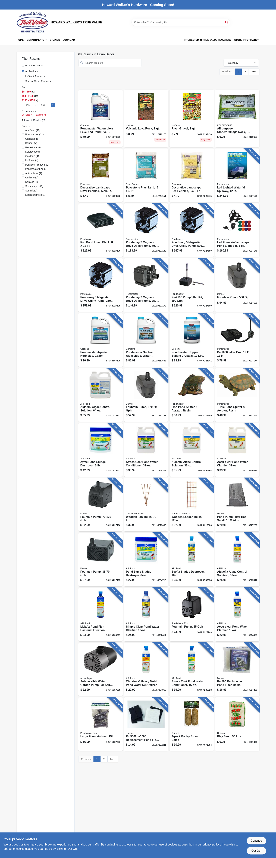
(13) (32, 130)
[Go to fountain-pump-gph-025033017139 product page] (100, 505)
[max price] (43, 105)
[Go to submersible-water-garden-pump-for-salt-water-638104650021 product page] (100, 669)
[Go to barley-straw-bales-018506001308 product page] (192, 724)
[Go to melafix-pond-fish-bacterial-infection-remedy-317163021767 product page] (100, 614)
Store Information (246, 40)
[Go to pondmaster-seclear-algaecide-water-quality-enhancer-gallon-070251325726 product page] (146, 340)
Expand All (41, 115)
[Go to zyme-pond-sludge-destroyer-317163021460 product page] (100, 450)
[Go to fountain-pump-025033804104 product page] (192, 614)
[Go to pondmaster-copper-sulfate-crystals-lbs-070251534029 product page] (192, 340)
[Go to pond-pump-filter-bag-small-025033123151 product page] (237, 505)
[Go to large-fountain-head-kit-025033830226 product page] (100, 724)
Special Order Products (38, 81)
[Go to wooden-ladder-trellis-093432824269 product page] (192, 505)
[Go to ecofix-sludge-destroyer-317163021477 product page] (192, 559)
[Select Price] (53, 105)
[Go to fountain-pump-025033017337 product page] (237, 285)
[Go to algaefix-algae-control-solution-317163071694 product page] (192, 450)
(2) (37, 164)
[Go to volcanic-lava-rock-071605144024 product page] (146, 118)
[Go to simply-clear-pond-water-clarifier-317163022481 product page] (146, 614)
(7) (31, 143)
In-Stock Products (35, 76)
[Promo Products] (23, 65)
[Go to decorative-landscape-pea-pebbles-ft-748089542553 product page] (192, 175)
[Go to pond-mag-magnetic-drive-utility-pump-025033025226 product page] (146, 285)
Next (254, 71)
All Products (32, 71)
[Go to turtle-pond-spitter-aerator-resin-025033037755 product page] (237, 395)
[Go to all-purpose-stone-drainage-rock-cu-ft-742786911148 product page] (237, 118)
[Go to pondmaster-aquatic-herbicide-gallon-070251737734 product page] (100, 340)
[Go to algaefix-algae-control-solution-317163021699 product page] (237, 559)
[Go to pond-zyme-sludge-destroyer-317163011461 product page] (146, 559)
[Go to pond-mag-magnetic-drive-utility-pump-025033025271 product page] (146, 230)
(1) (33, 173)
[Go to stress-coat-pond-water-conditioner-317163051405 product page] (192, 669)
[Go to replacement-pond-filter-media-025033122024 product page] (146, 724)
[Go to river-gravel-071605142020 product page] (192, 118)
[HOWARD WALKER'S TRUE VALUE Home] (32, 22)
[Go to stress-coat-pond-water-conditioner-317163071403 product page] (146, 450)
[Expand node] (23, 120)
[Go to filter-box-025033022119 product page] (237, 340)
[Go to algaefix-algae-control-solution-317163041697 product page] (100, 395)
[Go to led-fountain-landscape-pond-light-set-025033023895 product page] (237, 230)
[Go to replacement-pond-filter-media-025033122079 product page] (237, 669)
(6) (33, 147)
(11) (34, 134)
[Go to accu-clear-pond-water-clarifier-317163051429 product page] (237, 614)
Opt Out (256, 850)
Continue (256, 840)
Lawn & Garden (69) (35, 120)
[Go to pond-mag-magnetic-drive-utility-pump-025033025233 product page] (100, 285)
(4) (32, 156)
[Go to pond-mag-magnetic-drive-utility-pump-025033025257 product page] (192, 230)
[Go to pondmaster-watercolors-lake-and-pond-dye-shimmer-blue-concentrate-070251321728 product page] (100, 118)
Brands (55, 40)
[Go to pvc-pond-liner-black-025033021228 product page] (100, 230)
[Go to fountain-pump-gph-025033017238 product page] (146, 395)
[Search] (226, 22)
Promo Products (34, 65)
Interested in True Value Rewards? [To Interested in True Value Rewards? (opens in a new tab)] (207, 40)
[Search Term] (180, 22)
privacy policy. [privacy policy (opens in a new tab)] (211, 844)
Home (20, 40)
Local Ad (69, 40)
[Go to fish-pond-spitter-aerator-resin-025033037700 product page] (192, 395)
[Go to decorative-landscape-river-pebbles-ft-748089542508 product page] (100, 175)
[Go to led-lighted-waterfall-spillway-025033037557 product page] (237, 175)
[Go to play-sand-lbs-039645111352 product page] (237, 724)
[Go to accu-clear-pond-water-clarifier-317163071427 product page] (237, 450)
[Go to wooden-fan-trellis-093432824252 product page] (146, 505)
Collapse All (27, 115)
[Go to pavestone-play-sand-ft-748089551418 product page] (146, 175)
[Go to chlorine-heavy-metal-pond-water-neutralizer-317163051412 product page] (146, 669)
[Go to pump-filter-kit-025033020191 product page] (192, 285)
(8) (32, 138)
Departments (35, 40)
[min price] (28, 105)
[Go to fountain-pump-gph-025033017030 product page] (100, 559)
